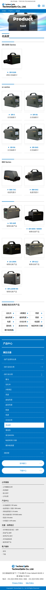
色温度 (37, 322)
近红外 (8, 313)
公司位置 (5, 496)
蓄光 (7, 379)
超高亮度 (23, 317)
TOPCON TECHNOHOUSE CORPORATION (14, 5)
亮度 (37, 313)
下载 (4, 554)
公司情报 (5, 482)
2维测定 (23, 313)
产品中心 (5, 501)
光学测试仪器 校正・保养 (10, 530)
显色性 (8, 326)
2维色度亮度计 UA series (10, 511)
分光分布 (23, 322)
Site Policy (30, 583)
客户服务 (5, 546)
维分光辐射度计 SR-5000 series (12, 514)
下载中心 (23, 471)
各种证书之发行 (8, 536)
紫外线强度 (9, 330)
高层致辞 (5, 490)
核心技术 (5, 493)
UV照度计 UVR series (9, 521)
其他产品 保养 (7, 533)
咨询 (4, 551)
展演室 (6, 453)
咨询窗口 (23, 463)
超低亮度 (8, 317)
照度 (37, 317)
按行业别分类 (9, 367)
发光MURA (23, 326)
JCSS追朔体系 (7, 539)
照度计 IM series (8, 517)
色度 (9, 322)
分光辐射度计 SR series (10, 505)
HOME (4, 11)
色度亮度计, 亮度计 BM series (12, 508)
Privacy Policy (17, 583)
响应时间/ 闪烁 (37, 326)
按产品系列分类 (10, 359)
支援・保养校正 (8, 525)
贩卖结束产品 (7, 542)
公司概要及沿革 (8, 487)
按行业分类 (8, 374)
